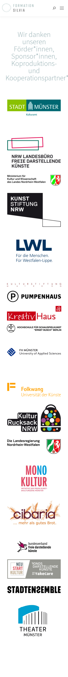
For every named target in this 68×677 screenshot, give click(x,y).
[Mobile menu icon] (61, 8)
